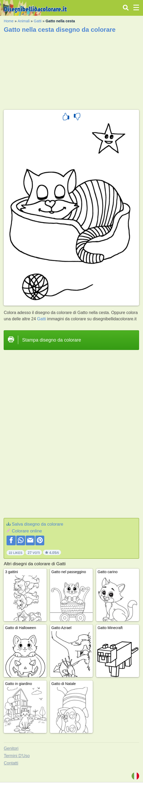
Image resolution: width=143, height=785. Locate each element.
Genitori (11, 748)
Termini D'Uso (17, 755)
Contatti (11, 763)
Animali (24, 21)
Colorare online (27, 530)
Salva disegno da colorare (37, 524)
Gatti (38, 21)
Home (8, 21)
